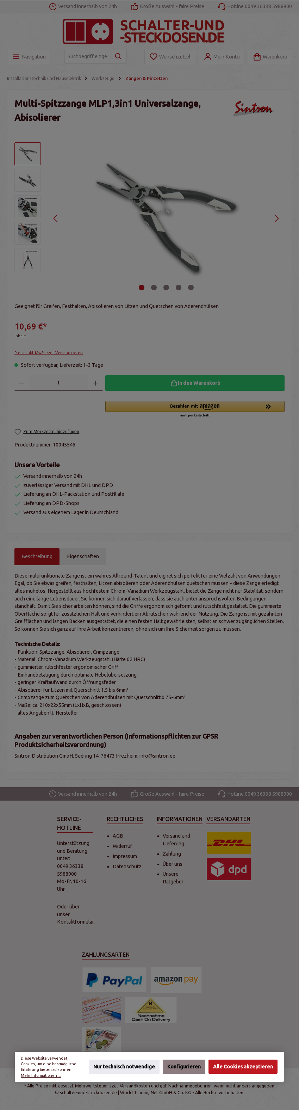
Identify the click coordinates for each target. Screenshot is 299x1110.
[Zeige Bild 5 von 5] (191, 287)
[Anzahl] (59, 383)
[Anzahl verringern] (21, 383)
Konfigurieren (184, 1067)
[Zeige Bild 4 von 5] (178, 287)
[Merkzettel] (169, 57)
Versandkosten (135, 1085)
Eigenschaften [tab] (83, 556)
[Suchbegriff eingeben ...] (87, 57)
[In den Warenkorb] (195, 383)
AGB (118, 836)
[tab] (37, 556)
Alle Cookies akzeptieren (243, 1067)
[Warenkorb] (270, 57)
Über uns (172, 864)
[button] (195, 409)
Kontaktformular (75, 922)
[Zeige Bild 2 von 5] (154, 287)
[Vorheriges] (56, 218)
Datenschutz (127, 866)
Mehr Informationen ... (41, 1075)
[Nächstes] (276, 218)
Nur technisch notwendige (124, 1067)
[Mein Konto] (221, 57)
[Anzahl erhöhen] (95, 383)
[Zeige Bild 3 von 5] (166, 287)
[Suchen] (118, 57)
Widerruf (122, 846)
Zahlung (172, 854)
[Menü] (28, 57)
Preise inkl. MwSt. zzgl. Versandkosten (48, 353)
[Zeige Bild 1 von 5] (141, 287)
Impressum (125, 856)
